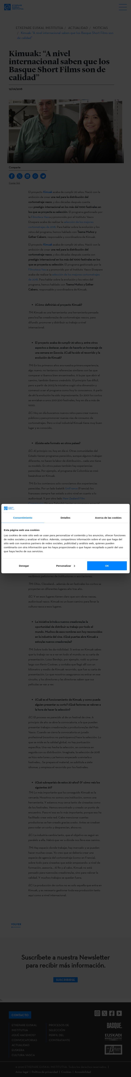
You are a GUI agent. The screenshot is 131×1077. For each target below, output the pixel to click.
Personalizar (65, 565)
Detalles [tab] (65, 517)
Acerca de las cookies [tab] (108, 517)
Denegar (24, 565)
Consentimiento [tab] (22, 517)
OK (107, 565)
